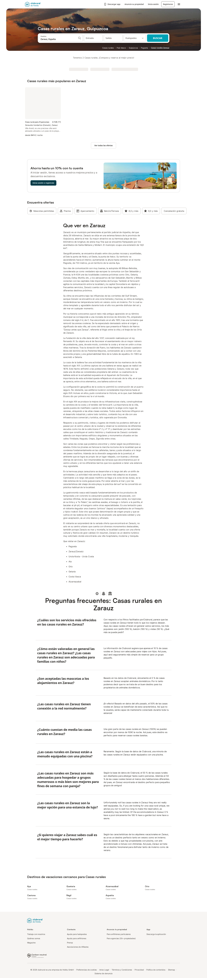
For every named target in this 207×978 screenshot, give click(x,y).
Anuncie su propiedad (134, 4)
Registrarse (168, 4)
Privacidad (139, 970)
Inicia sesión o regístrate (43, 183)
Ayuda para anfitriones (76, 938)
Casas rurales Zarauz (160, 48)
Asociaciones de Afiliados (78, 947)
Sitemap (171, 970)
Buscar (157, 38)
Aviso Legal (104, 970)
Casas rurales (108, 48)
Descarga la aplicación (156, 934)
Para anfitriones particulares (119, 934)
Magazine (31, 942)
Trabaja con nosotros (36, 934)
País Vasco (121, 48)
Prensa (70, 942)
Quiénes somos (33, 938)
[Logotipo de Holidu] (103, 920)
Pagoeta (144, 48)
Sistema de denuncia (103, 973)
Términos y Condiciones (122, 970)
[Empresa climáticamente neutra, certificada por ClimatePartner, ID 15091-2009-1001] (37, 955)
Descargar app (112, 4)
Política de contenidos (155, 970)
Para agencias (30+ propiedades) (121, 938)
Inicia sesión (153, 4)
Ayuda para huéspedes (77, 934)
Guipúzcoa (133, 48)
